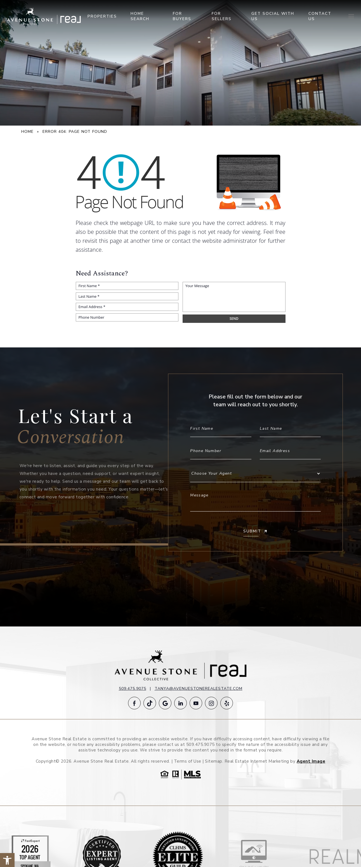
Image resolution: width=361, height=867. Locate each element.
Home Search (140, 16)
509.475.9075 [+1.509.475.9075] (132, 688)
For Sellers (222, 16)
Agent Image (311, 761)
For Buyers (182, 16)
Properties (102, 16)
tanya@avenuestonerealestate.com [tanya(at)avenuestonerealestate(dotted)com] (198, 688)
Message (255, 499)
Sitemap (213, 761)
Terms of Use (187, 761)
